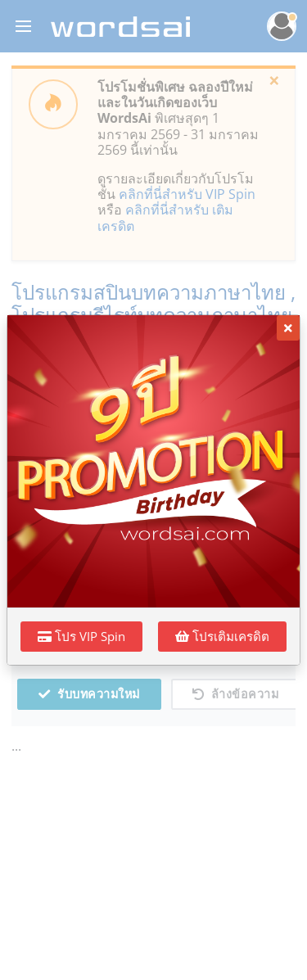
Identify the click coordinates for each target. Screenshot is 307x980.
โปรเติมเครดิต (222, 636)
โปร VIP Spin (81, 636)
